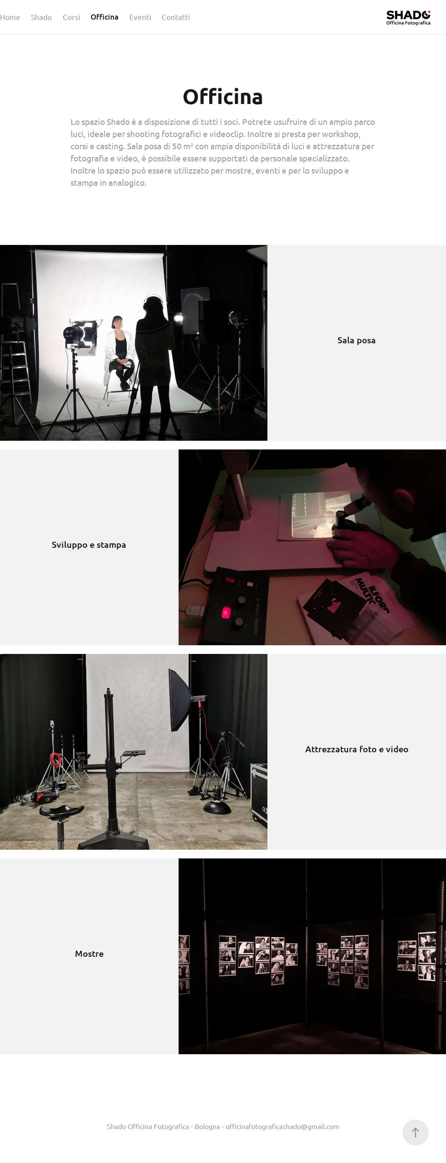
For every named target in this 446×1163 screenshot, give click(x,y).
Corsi (71, 16)
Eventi (140, 16)
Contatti (176, 16)
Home (10, 16)
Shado (41, 16)
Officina (104, 17)
